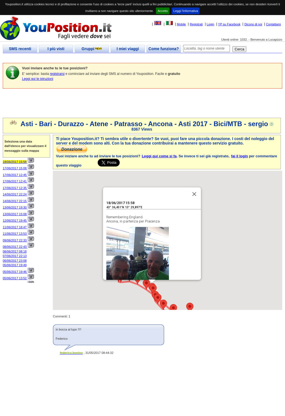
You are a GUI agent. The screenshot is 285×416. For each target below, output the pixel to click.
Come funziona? (164, 49)
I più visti (56, 49)
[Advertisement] (104, 58)
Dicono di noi (253, 24)
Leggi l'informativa (185, 11)
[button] (189, 298)
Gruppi (92, 49)
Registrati (196, 24)
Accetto (163, 11)
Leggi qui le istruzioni (37, 79)
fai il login (239, 156)
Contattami (273, 24)
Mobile (181, 24)
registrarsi (57, 74)
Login (210, 24)
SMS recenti (20, 49)
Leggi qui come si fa (159, 156)
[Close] (194, 185)
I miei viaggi (128, 49)
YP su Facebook (229, 24)
